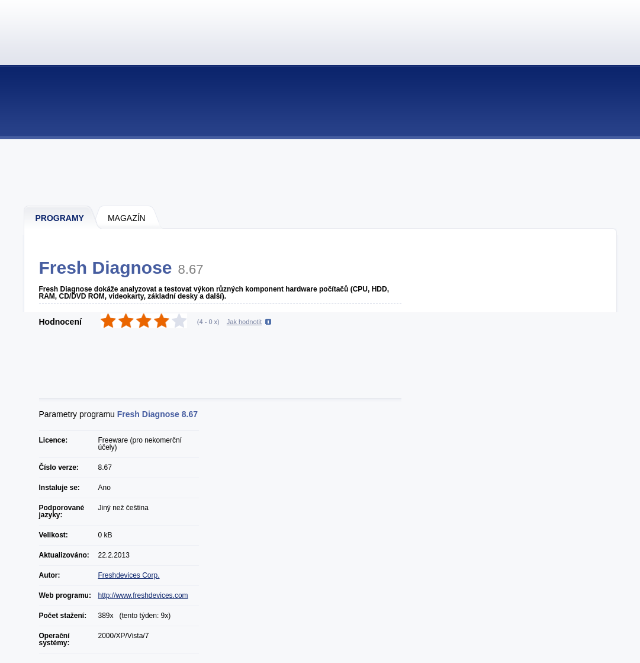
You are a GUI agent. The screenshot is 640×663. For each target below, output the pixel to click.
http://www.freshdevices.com (143, 595)
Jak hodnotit (244, 321)
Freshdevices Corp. (129, 575)
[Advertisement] (321, 171)
